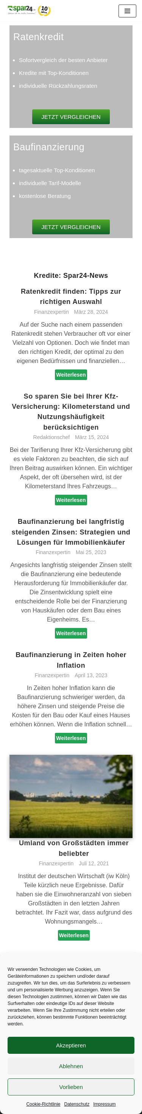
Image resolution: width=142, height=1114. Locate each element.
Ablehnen (71, 1066)
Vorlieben (71, 1087)
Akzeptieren (71, 1045)
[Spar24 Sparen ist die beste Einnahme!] (28, 10)
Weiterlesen (71, 375)
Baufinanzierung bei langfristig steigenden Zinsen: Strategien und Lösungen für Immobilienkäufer (71, 532)
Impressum (104, 1104)
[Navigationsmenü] (127, 11)
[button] (70, 116)
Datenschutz (77, 1104)
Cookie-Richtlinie (43, 1104)
